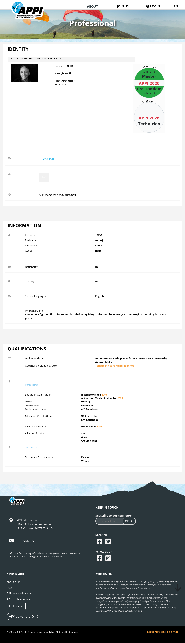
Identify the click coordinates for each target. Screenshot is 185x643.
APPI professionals (18, 599)
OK (129, 521)
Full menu (16, 606)
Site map (173, 632)
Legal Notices (156, 632)
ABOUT (92, 6)
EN (176, 6)
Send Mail (48, 159)
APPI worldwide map (20, 593)
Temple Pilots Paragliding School (115, 365)
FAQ (9, 588)
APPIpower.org (21, 616)
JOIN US (123, 6)
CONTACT (29, 540)
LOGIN (153, 6)
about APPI (13, 582)
